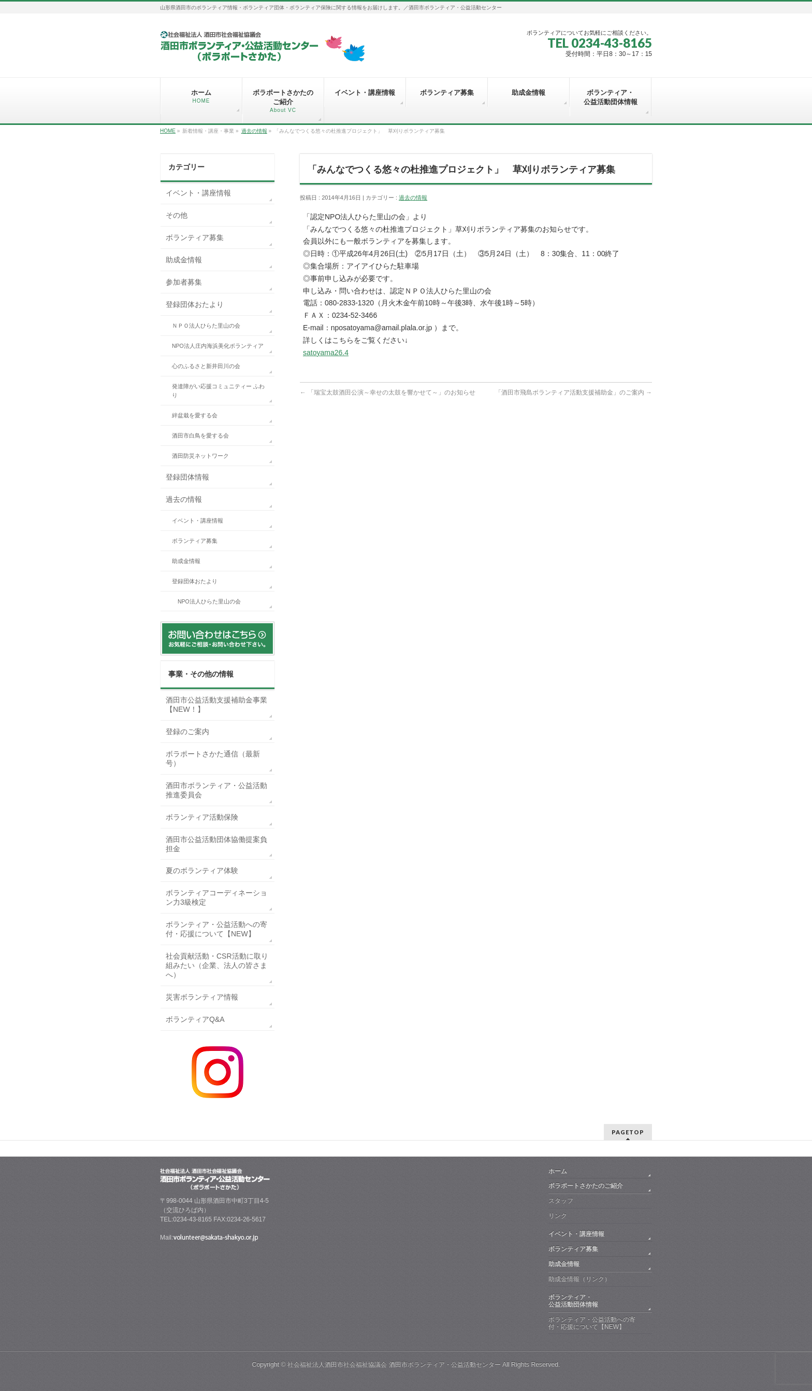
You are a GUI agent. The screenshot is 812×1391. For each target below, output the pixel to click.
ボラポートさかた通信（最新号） (213, 758)
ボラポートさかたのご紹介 (585, 1185)
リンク (557, 1215)
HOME (168, 131)
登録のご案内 (187, 731)
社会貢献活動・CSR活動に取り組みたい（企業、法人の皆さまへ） (217, 965)
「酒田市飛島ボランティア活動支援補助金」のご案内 (573, 392)
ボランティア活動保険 (202, 817)
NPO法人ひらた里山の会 (209, 601)
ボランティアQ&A (195, 1019)
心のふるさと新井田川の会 (206, 366)
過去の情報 (254, 131)
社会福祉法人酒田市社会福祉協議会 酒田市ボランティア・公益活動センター (393, 1364)
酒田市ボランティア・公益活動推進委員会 (216, 790)
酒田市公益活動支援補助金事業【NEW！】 (216, 704)
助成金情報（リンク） (579, 1279)
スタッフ (560, 1200)
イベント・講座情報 (198, 193)
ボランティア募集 (195, 237)
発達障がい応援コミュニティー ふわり (218, 391)
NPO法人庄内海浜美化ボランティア (218, 346)
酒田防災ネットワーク (200, 456)
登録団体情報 (187, 477)
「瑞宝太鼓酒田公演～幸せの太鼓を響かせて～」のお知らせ (387, 392)
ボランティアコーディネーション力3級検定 (216, 897)
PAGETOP (628, 1132)
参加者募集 (184, 282)
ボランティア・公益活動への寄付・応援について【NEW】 (216, 929)
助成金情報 (184, 260)
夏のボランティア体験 (202, 870)
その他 (176, 215)
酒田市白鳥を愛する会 (200, 435)
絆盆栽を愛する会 (195, 415)
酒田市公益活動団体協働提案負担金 (216, 844)
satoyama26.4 (326, 352)
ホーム (557, 1171)
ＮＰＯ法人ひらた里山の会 (206, 325)
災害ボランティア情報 (202, 997)
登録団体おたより (195, 304)
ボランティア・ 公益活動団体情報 (598, 1301)
